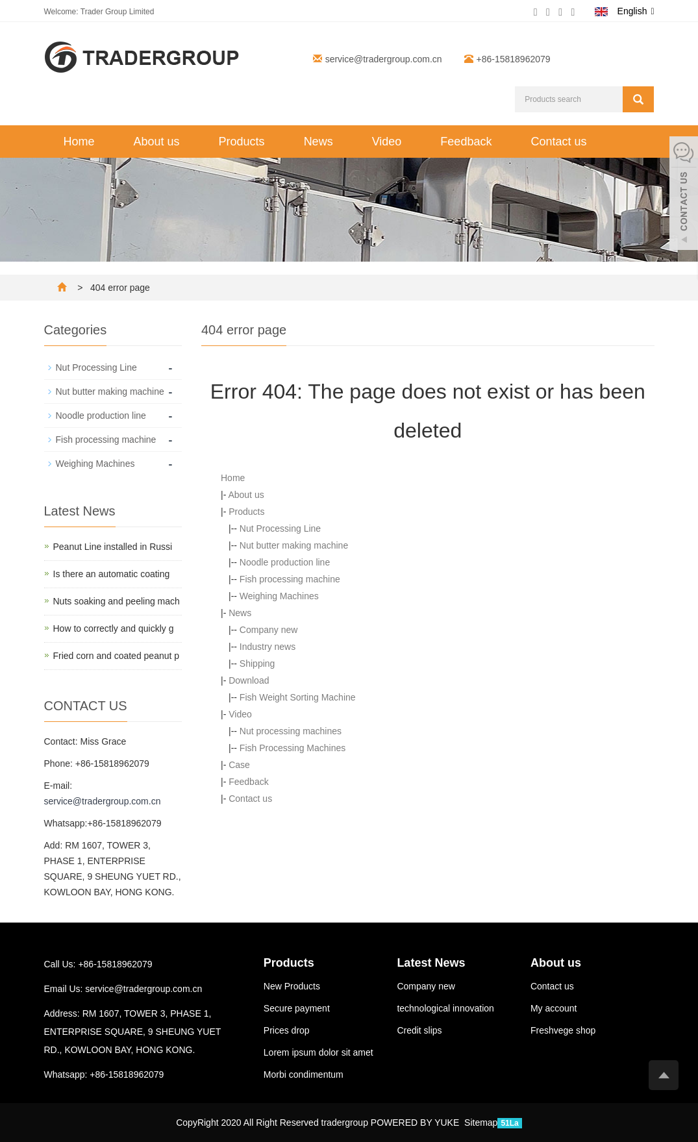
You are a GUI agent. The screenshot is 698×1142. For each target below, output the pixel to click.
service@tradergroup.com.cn (383, 59)
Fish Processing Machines (292, 748)
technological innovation (445, 1008)
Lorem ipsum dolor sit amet (318, 1052)
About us (157, 141)
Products (242, 141)
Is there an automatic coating (111, 574)
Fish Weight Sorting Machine (298, 697)
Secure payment (297, 1008)
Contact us (558, 141)
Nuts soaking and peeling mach (116, 601)
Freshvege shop (562, 1030)
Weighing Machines (279, 596)
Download (249, 680)
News (318, 141)
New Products (292, 986)
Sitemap (480, 1122)
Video (387, 141)
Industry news (267, 646)
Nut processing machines (291, 731)
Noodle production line (285, 562)
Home (79, 141)
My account (553, 1008)
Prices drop (287, 1030)
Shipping (257, 663)
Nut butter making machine (294, 545)
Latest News (431, 962)
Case (239, 765)
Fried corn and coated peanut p (116, 656)
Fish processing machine (290, 579)
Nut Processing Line (280, 528)
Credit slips (419, 1030)
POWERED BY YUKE (416, 1122)
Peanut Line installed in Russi (113, 546)
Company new (269, 630)
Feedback (466, 141)
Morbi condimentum (303, 1074)
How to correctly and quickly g (113, 628)
